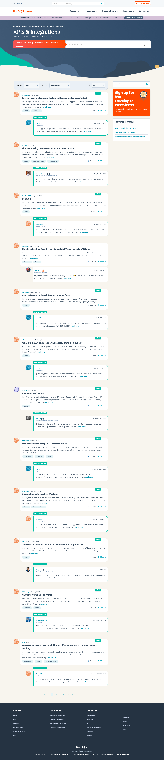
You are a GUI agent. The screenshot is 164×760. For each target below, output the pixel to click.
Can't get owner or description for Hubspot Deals (46, 295)
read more (47, 107)
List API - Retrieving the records (125, 128)
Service (89, 723)
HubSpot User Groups (57, 719)
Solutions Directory (19, 731)
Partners (89, 736)
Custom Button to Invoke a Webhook (40, 494)
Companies (27, 456)
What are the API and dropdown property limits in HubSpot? (52, 343)
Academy (16, 723)
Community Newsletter (57, 727)
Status (95, 754)
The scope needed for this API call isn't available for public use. (53, 544)
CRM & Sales (91, 715)
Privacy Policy (40, 754)
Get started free (142, 3)
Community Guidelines (80, 754)
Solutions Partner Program (58, 723)
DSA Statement (107, 754)
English (17, 3)
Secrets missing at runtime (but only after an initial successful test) (55, 98)
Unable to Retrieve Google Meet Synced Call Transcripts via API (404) (56, 249)
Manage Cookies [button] (123, 754)
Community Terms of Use (58, 754)
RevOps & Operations (94, 727)
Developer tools (38, 161)
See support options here (134, 18)
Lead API (26, 199)
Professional (53, 161)
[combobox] (78, 3)
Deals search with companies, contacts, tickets (45, 443)
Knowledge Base (18, 727)
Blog (14, 736)
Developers (90, 731)
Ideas (125, 729)
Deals (27, 85)
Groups (125, 721)
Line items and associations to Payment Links (130, 137)
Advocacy (126, 725)
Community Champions (57, 715)
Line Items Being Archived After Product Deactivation (48, 148)
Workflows (36, 111)
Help (14, 719)
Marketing (90, 719)
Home (15, 715)
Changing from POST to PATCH (37, 595)
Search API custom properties (125, 132)
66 (69, 694)
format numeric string (33, 393)
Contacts (27, 262)
